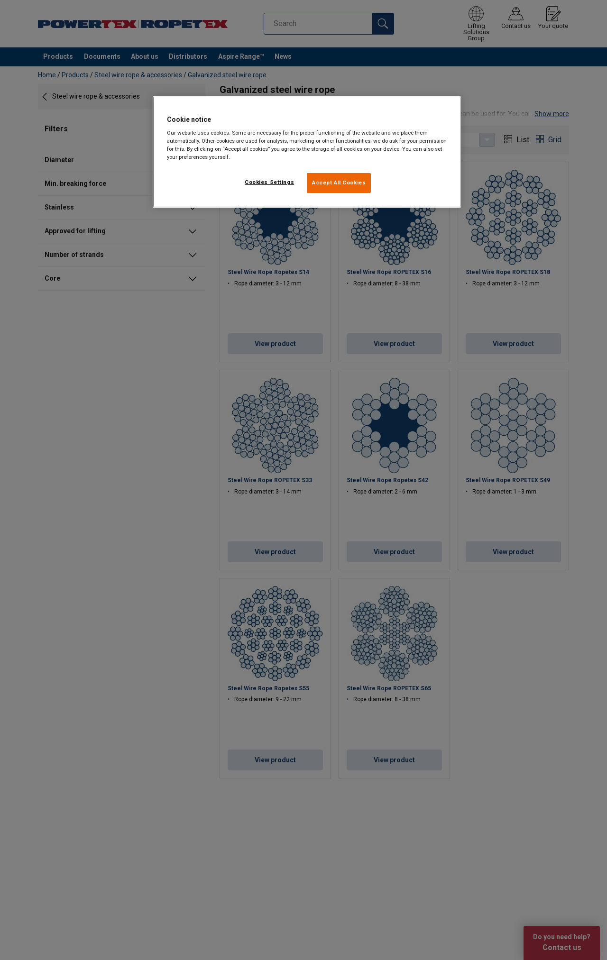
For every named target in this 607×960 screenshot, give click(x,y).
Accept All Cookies (339, 182)
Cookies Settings (269, 182)
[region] (307, 152)
